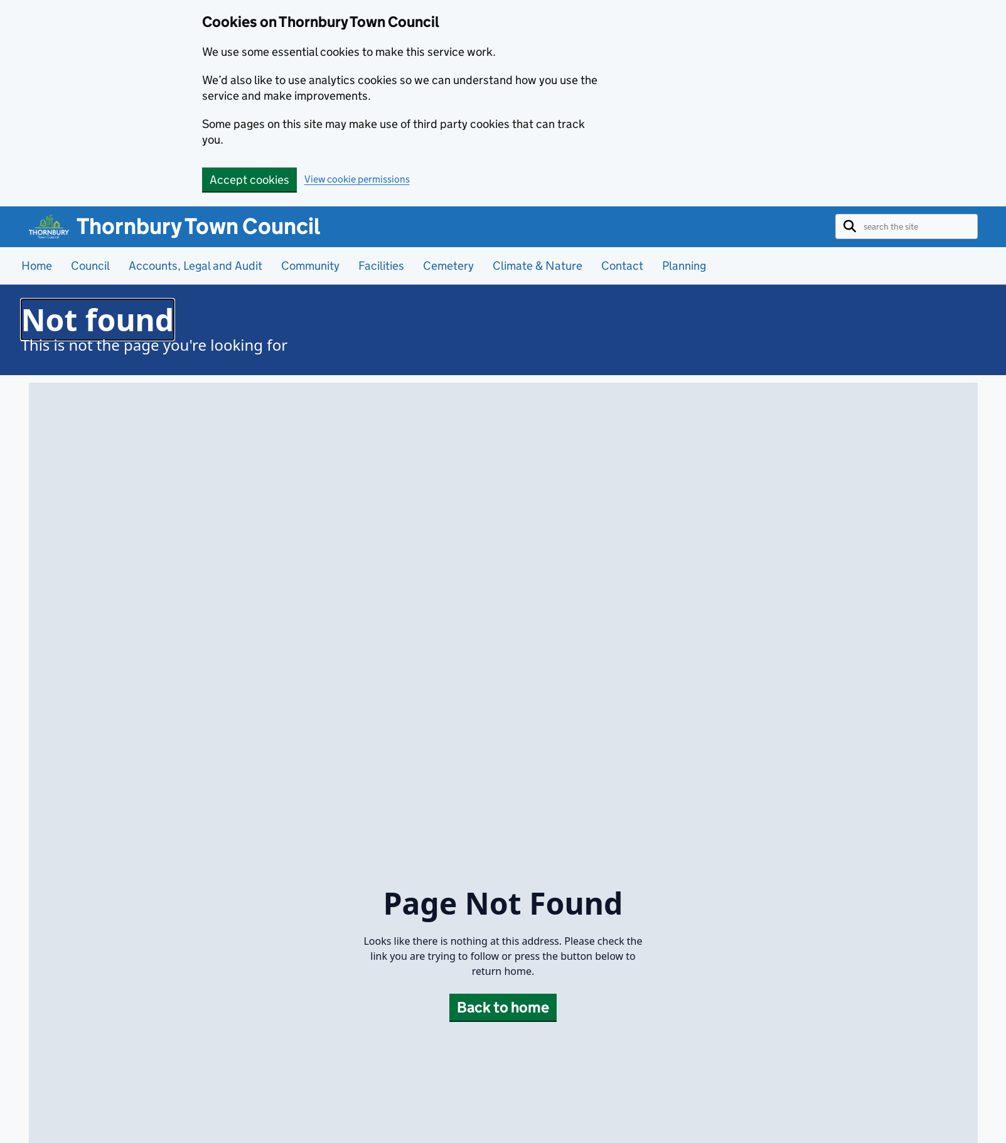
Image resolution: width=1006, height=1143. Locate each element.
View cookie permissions (357, 179)
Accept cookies (249, 180)
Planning (684, 265)
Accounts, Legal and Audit (195, 265)
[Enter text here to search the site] (917, 226)
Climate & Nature (537, 265)
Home (36, 265)
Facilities (381, 265)
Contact (622, 265)
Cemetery (448, 265)
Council (90, 265)
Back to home (503, 1007)
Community (310, 265)
